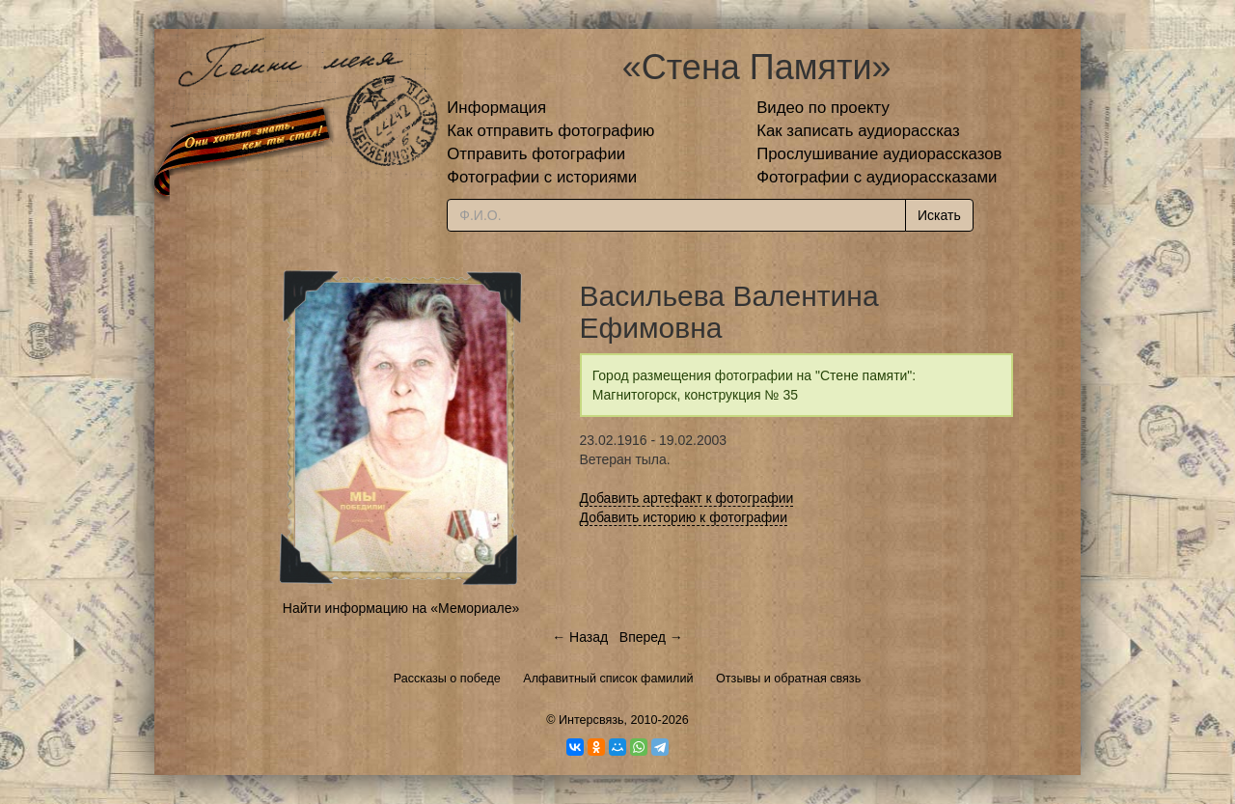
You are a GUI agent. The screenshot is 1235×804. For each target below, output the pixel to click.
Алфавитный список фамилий (608, 678)
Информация (496, 107)
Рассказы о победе (447, 678)
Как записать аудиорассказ (858, 131)
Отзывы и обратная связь (788, 678)
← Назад (580, 637)
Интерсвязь (591, 720)
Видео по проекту (823, 107)
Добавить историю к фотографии (684, 517)
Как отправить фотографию (550, 131)
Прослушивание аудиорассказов (879, 154)
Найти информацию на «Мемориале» (401, 608)
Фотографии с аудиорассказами (876, 177)
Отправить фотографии (536, 154)
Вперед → (651, 637)
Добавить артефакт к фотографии (687, 498)
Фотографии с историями (542, 177)
